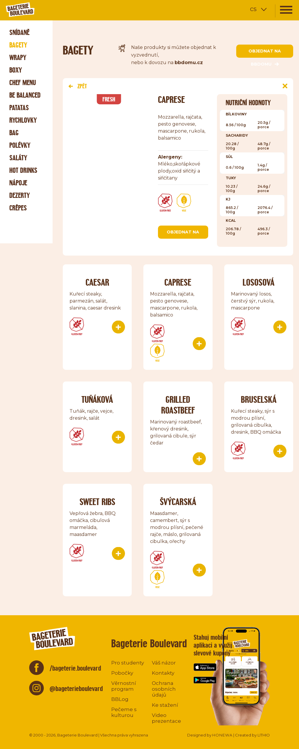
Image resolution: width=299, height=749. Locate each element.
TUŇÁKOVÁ (97, 399)
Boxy (15, 70)
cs (253, 9)
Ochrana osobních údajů (164, 689)
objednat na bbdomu (264, 53)
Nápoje (18, 183)
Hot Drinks (23, 170)
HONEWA (222, 735)
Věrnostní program (123, 686)
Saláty (18, 158)
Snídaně (19, 32)
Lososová (258, 282)
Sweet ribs (97, 501)
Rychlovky (23, 120)
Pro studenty (127, 663)
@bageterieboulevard (76, 688)
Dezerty (19, 195)
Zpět (78, 86)
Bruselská (259, 399)
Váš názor (164, 663)
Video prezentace (166, 718)
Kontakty (163, 673)
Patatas (19, 107)
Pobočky (122, 673)
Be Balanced (25, 95)
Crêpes (18, 208)
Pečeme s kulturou (124, 712)
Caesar (97, 282)
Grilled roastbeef (178, 405)
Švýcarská (178, 501)
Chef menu (22, 82)
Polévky (19, 145)
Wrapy (17, 57)
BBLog (119, 699)
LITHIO (264, 735)
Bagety (18, 45)
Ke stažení (165, 705)
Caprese (177, 282)
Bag (14, 133)
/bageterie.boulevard (75, 668)
